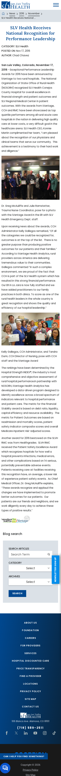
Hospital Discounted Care (30, 661)
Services (30, 653)
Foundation (30, 630)
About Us (30, 622)
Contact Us (30, 707)
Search (17, 593)
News (12, 13)
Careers (30, 638)
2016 (21, 13)
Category (15, 563)
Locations (30, 684)
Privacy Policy (30, 691)
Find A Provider (30, 676)
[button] (56, 5)
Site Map (30, 699)
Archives (14, 576)
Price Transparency (30, 668)
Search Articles (19, 548)
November (34, 13)
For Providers (30, 645)
